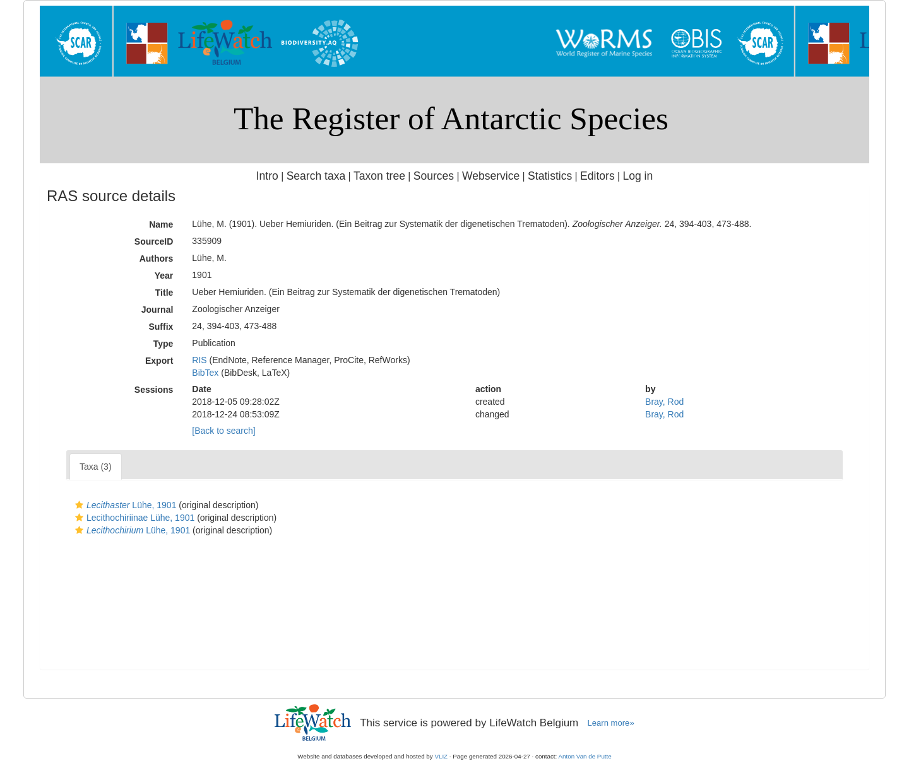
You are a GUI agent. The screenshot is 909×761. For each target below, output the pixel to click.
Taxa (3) (96, 467)
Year (164, 275)
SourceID (153, 241)
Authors (157, 258)
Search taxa (316, 176)
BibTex (205, 373)
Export (159, 361)
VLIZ (441, 756)
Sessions (153, 390)
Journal (157, 310)
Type (163, 344)
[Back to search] (223, 431)
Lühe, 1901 (124, 505)
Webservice (491, 176)
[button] (79, 505)
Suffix (160, 327)
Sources (433, 176)
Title (164, 293)
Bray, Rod (664, 402)
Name (161, 224)
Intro (267, 176)
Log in (637, 176)
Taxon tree (379, 176)
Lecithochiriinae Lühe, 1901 (133, 518)
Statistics (550, 176)
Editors (597, 176)
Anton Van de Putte (585, 756)
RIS (199, 360)
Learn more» (611, 723)
